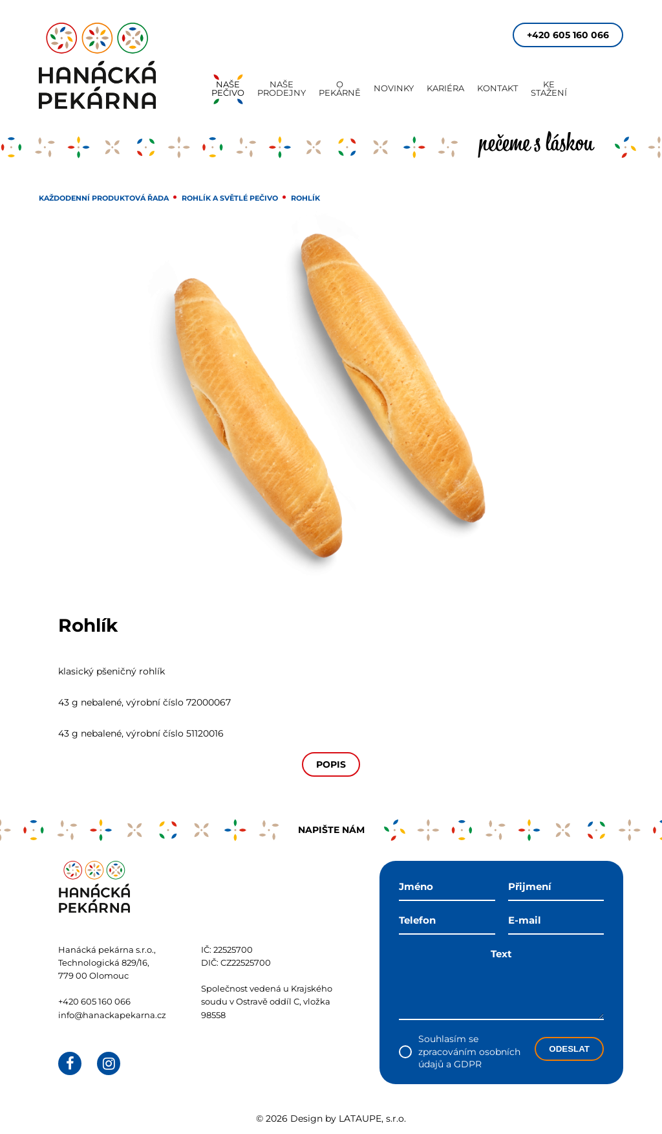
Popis (331, 764)
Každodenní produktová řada (104, 198)
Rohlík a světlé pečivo (230, 198)
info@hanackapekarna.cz (112, 1015)
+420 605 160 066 (568, 35)
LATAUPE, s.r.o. (372, 1118)
